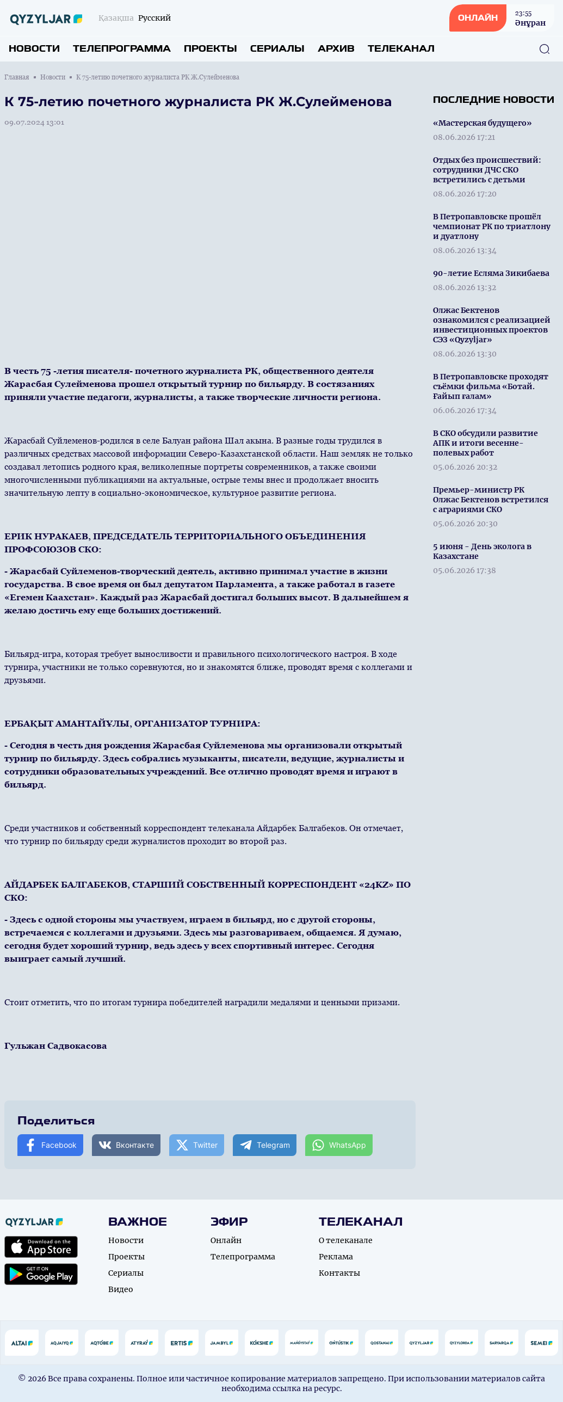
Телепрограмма (122, 49)
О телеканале (346, 1240)
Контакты (339, 1273)
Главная (16, 77)
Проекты (210, 49)
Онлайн (226, 1240)
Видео (120, 1289)
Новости (34, 49)
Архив (336, 49)
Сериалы (277, 49)
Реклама (336, 1257)
